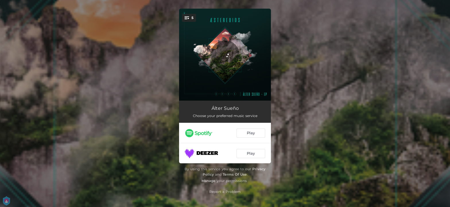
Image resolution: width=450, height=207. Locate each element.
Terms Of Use (235, 174)
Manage (208, 181)
